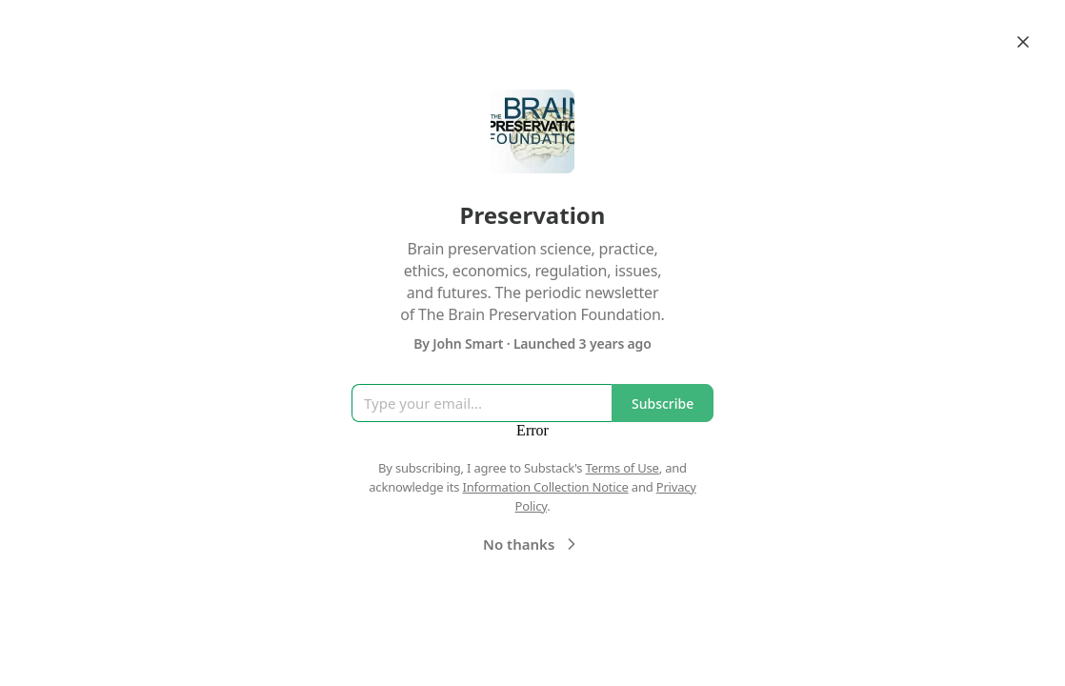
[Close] (1023, 42)
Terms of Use (622, 467)
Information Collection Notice (545, 486)
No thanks (532, 544)
